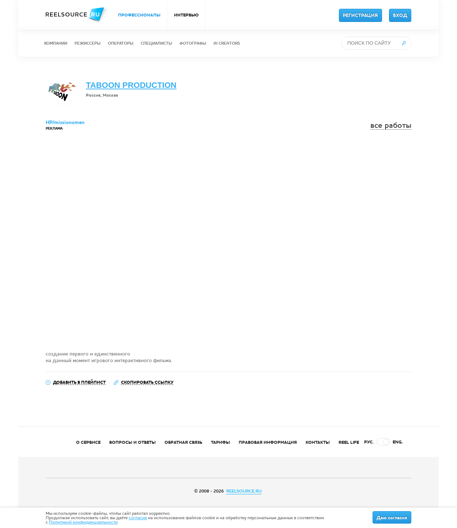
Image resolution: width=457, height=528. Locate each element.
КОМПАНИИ (55, 43)
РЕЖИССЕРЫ (88, 43)
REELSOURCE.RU (244, 491)
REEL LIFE (349, 442)
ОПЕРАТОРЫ (120, 43)
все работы (390, 125)
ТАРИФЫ (220, 442)
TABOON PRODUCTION (131, 85)
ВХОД (400, 15)
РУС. (369, 442)
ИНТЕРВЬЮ (186, 15)
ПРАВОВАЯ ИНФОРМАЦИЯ (268, 442)
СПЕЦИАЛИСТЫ (156, 43)
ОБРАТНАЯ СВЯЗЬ (183, 442)
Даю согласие (392, 517)
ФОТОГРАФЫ (193, 43)
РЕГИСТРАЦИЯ (360, 15)
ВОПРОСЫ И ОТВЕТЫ (132, 442)
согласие (138, 518)
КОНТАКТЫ (318, 442)
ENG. (398, 442)
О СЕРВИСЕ (88, 442)
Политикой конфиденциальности (83, 522)
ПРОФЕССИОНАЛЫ (139, 15)
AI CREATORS (227, 43)
